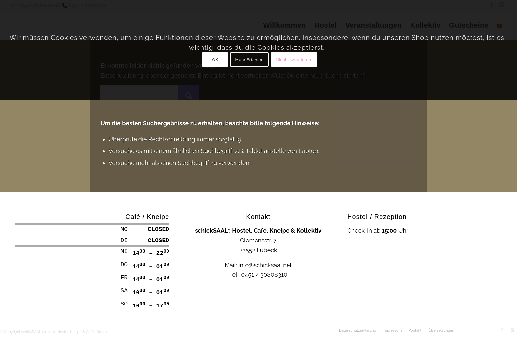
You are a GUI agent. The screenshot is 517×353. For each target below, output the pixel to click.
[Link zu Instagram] (512, 330)
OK (215, 59)
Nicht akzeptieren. (294, 59)
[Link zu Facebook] (502, 330)
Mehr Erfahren (249, 59)
